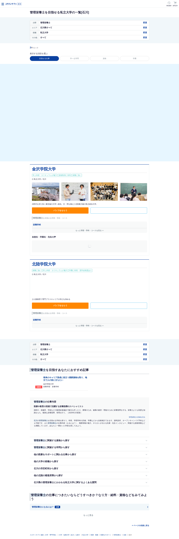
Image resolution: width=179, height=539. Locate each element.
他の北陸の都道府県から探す (48, 475)
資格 (104, 58)
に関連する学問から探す (52, 447)
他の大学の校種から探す (46, 461)
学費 (134, 58)
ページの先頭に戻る (141, 525)
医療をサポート (106, 535)
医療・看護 (94, 535)
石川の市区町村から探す (46, 468)
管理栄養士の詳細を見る (137, 417)
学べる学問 (74, 58)
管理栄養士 (117, 535)
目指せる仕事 (44, 58)
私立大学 (85, 535)
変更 (145, 23)
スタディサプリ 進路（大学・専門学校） (43, 535)
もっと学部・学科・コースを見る (88, 230)
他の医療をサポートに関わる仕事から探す (55, 454)
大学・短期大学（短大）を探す (69, 535)
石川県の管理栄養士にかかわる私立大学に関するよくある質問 (65, 482)
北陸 (124, 535)
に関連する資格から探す (52, 440)
